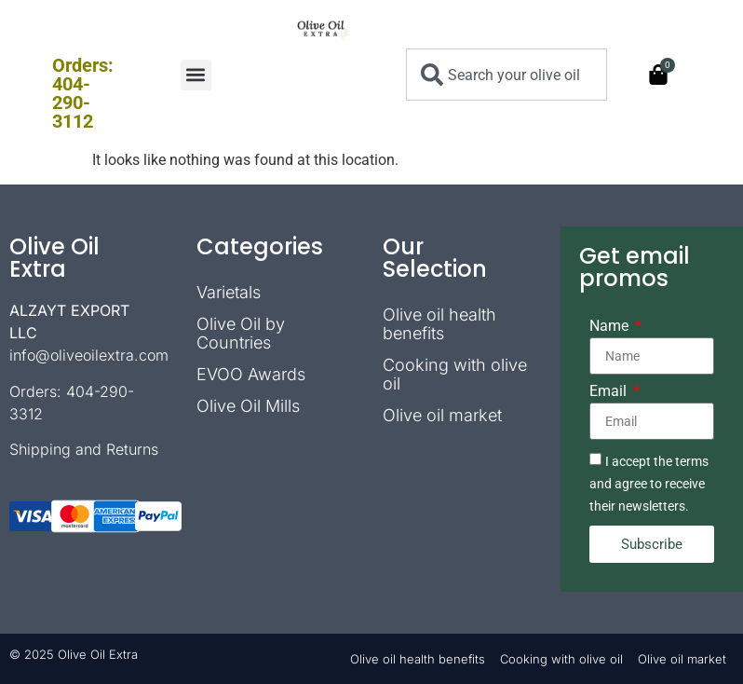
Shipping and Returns (83, 449)
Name (610, 327)
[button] (196, 75)
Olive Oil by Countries (240, 333)
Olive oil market (442, 415)
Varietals (228, 292)
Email (609, 392)
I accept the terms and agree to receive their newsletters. (649, 483)
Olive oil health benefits (439, 324)
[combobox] (506, 74)
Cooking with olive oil (455, 374)
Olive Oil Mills (248, 406)
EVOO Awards (250, 374)
